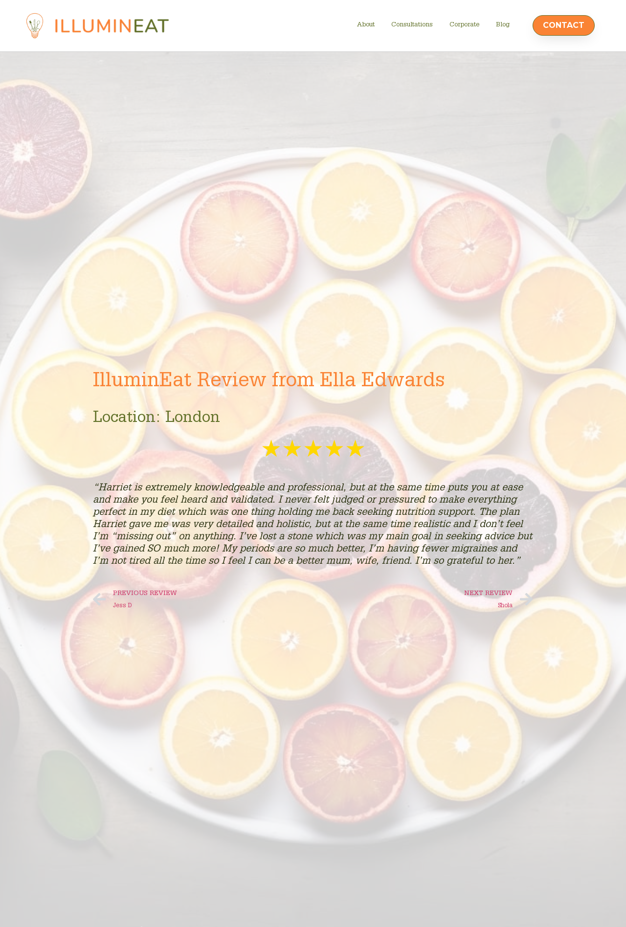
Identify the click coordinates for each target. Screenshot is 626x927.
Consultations (412, 25)
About (366, 25)
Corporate (464, 25)
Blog (503, 25)
